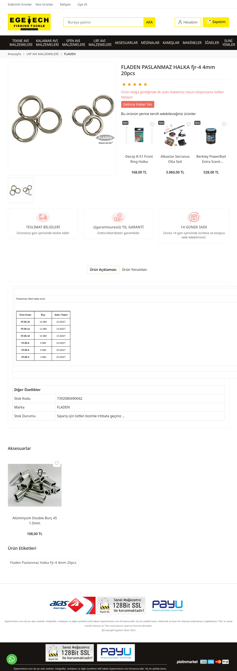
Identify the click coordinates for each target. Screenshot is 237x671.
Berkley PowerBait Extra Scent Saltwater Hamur (211, 159)
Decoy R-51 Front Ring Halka (139, 159)
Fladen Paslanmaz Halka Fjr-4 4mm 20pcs (43, 562)
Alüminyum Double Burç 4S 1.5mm (34, 520)
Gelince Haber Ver (137, 104)
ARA (149, 22)
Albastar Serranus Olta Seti (175, 159)
